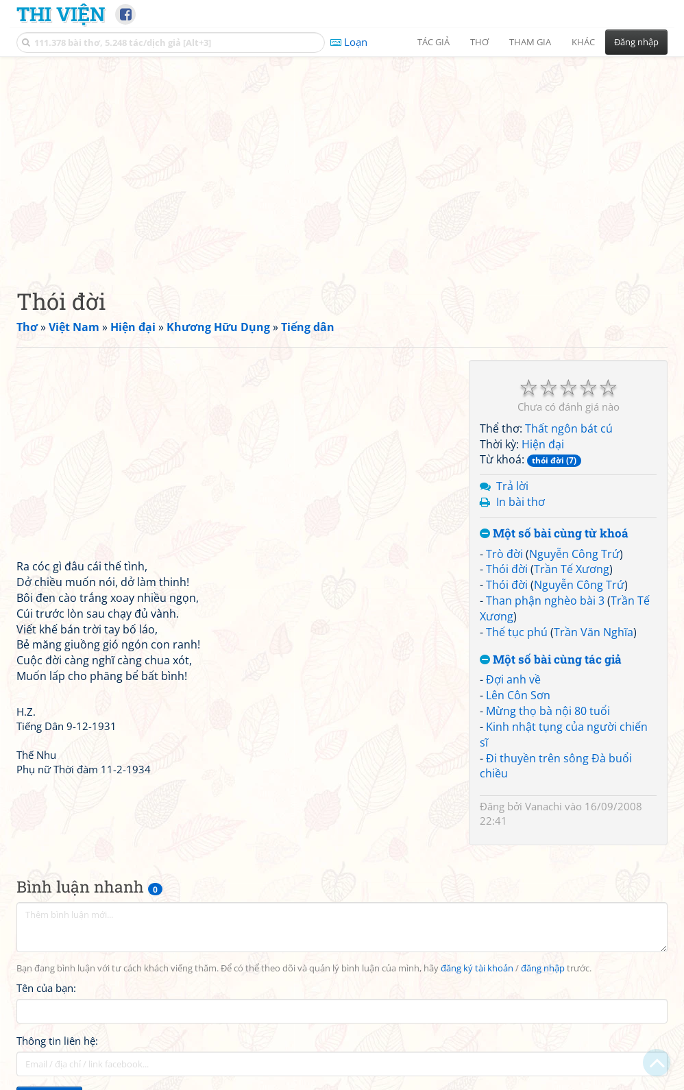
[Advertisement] (342, 161)
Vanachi (543, 806)
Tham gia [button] (530, 42)
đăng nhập (543, 968)
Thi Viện (60, 14)
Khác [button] (583, 42)
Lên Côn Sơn (518, 695)
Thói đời (507, 569)
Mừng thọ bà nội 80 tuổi (548, 710)
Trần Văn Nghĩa (593, 632)
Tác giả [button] (433, 42)
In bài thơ (520, 501)
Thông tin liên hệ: (57, 1040)
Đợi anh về (513, 679)
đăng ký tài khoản (477, 968)
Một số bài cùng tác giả (551, 659)
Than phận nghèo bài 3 (545, 600)
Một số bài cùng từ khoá (554, 533)
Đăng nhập (636, 42)
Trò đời (504, 553)
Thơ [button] (479, 42)
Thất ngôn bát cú (569, 428)
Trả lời (512, 486)
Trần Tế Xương (571, 569)
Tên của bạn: (46, 988)
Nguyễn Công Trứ (574, 553)
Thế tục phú (517, 632)
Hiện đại (543, 444)
